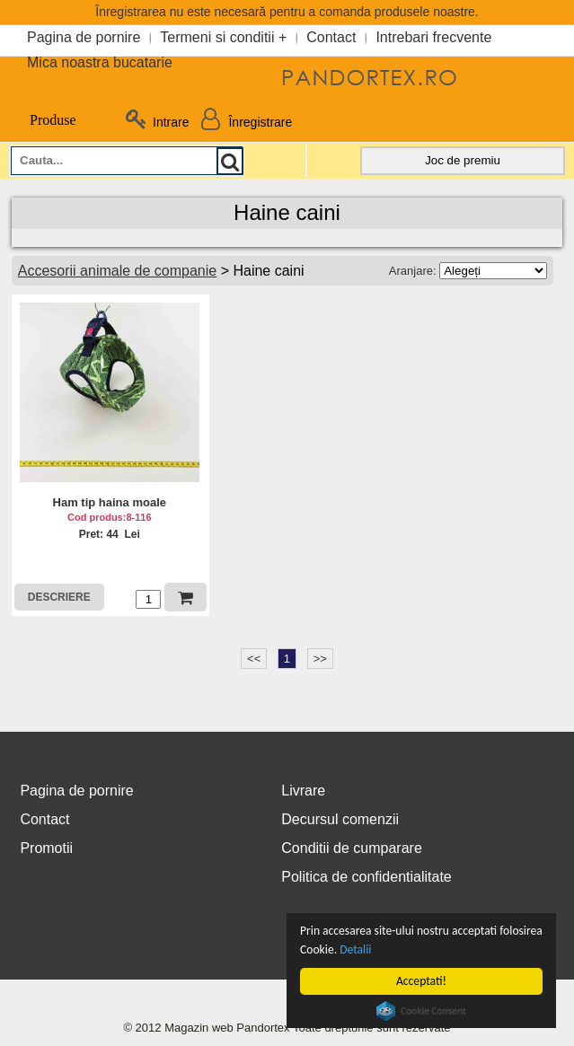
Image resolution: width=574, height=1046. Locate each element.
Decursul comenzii (340, 819)
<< (254, 658)
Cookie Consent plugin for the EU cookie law (424, 1011)
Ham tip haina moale (109, 502)
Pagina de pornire (83, 37)
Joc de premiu (462, 160)
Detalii (358, 949)
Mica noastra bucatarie (99, 62)
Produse (42, 119)
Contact (331, 37)
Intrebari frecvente (433, 37)
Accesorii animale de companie (117, 270)
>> (320, 658)
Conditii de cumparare (351, 848)
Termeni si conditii (217, 37)
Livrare (303, 790)
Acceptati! (424, 981)
